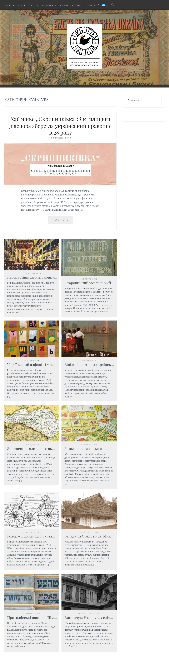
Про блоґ (93, 5)
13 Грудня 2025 (60, 138)
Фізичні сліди (26, 5)
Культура (47, 5)
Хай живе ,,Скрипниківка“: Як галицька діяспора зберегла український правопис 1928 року (60, 125)
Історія (64, 5)
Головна (8, 5)
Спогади (77, 5)
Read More (60, 220)
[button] (112, 4)
